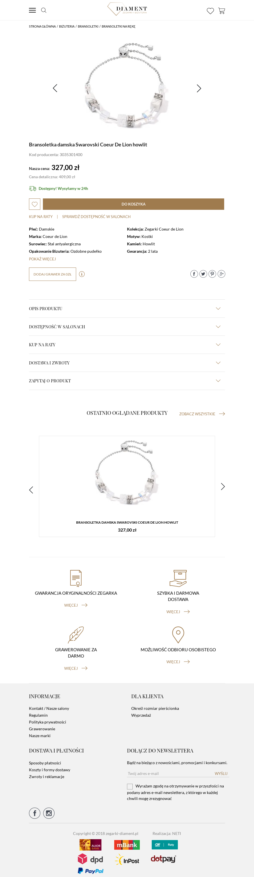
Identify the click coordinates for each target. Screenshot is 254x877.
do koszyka (133, 204)
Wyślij (221, 769)
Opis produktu (124, 308)
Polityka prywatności (47, 717)
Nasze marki (40, 731)
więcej (76, 601)
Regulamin (38, 710)
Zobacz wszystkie (202, 414)
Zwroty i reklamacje (46, 772)
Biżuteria (66, 26)
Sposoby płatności (45, 758)
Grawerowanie (42, 724)
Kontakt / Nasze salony (49, 704)
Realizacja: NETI (167, 828)
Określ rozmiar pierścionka (155, 704)
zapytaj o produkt (124, 380)
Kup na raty (41, 216)
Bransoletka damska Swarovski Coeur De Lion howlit (127, 523)
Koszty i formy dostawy (49, 765)
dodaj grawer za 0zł (53, 274)
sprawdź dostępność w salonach (96, 216)
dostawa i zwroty (124, 363)
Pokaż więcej (42, 259)
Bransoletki (88, 26)
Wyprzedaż (141, 710)
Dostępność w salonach (124, 326)
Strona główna (42, 26)
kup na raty (124, 344)
